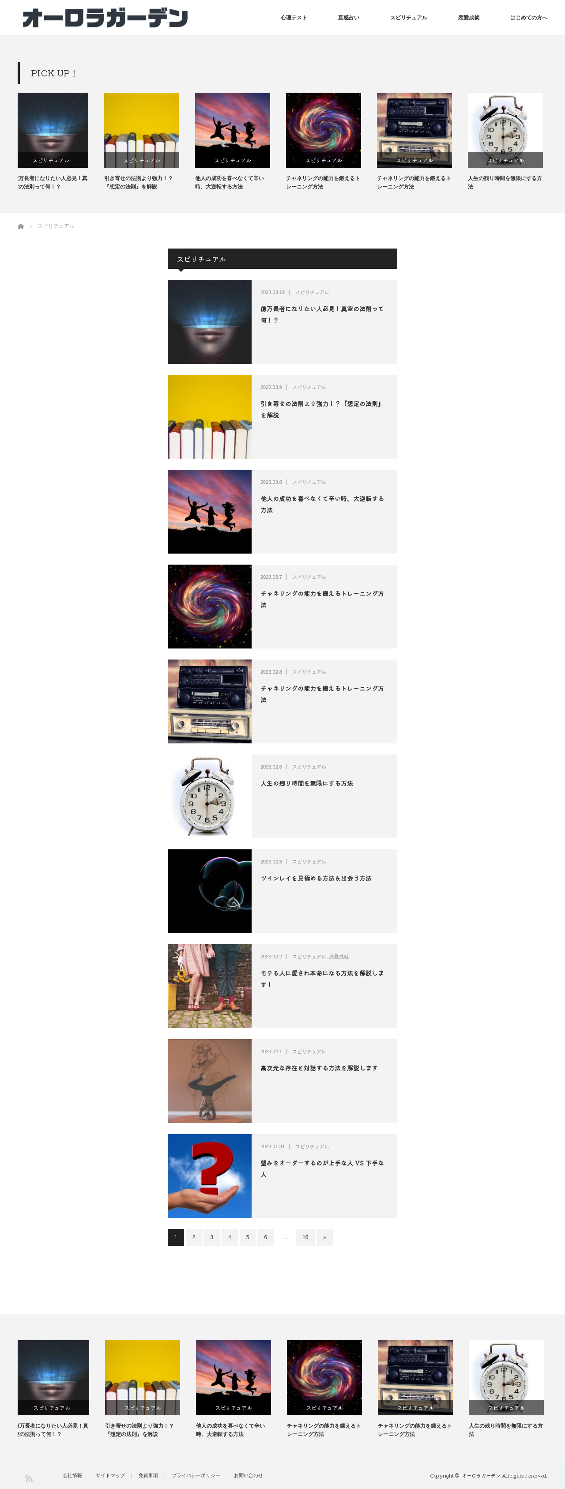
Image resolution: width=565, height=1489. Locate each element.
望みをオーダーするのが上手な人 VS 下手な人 (322, 1168)
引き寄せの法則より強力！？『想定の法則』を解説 (143, 182)
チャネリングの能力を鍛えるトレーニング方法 (327, 182)
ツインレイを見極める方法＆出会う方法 (316, 878)
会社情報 (72, 1475)
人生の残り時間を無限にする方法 (509, 182)
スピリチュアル (408, 18)
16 (305, 1237)
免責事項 (148, 1475)
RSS (28, 1478)
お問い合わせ (248, 1475)
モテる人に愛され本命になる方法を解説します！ (322, 978)
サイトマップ (110, 1475)
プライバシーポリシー (196, 1475)
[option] (63, 142)
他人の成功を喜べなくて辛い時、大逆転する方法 (234, 182)
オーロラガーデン (481, 1475)
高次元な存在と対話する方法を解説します (319, 1067)
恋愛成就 (468, 18)
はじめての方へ (528, 18)
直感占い (348, 18)
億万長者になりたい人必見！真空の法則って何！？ (55, 182)
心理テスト (294, 18)
